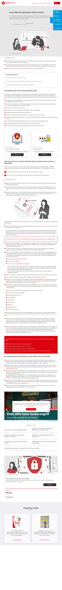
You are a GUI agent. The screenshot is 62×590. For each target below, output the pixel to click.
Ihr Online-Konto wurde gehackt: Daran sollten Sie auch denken (20, 84)
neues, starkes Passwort (39, 277)
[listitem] (17, 144)
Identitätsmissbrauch (29, 381)
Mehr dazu (17, 154)
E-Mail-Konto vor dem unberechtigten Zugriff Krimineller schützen (25, 239)
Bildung (45, 3)
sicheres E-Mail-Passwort (48, 226)
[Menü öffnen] (57, 3)
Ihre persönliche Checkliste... (12, 149)
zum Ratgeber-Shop (17, 540)
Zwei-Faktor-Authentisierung (12, 328)
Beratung (41, 3)
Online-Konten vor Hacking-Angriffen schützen (15, 430)
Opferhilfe (18, 370)
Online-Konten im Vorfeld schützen (18, 68)
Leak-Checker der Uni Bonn (13, 261)
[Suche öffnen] (52, 3)
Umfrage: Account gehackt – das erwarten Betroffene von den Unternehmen (42, 429)
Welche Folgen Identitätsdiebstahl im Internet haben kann (43, 435)
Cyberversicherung (16, 385)
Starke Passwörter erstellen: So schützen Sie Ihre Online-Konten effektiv (21, 448)
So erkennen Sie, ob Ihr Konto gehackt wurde (16, 77)
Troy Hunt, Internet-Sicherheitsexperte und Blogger (18, 263)
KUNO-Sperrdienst (14, 318)
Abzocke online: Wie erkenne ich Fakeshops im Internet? (15, 442)
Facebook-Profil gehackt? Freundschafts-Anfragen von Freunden (14, 435)
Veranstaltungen (57, 24)
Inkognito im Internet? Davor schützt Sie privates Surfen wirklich (44, 442)
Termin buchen (35, 3)
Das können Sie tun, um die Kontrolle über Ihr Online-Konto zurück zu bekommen (23, 81)
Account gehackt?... (38, 149)
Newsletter (58, 28)
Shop (49, 3)
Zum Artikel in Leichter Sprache (19, 24)
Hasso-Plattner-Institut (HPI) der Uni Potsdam (17, 259)
